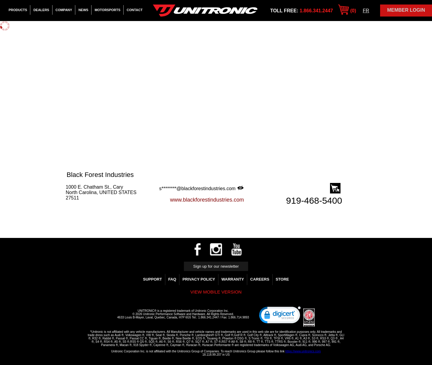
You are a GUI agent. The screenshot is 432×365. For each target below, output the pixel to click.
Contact (134, 10)
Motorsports (107, 10)
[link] (280, 316)
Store (282, 279)
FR (366, 10)
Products (18, 10)
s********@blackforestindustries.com (201, 188)
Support (152, 279)
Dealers (41, 10)
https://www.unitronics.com (303, 351)
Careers (259, 279)
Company (64, 10)
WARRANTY (232, 279)
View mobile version (216, 291)
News (83, 10)
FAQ (172, 279)
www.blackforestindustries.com (207, 200)
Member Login (406, 10)
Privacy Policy (198, 279)
